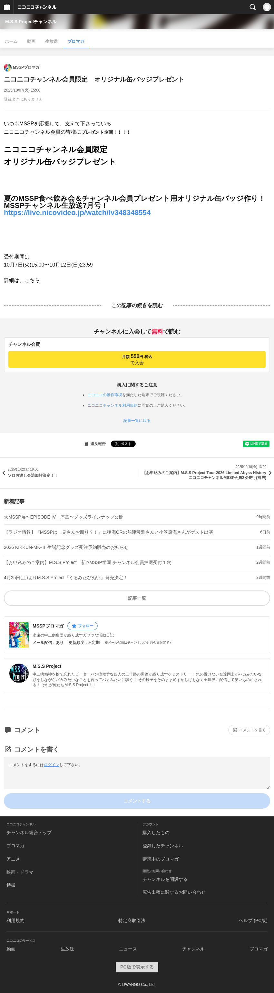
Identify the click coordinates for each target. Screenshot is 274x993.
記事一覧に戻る (137, 421)
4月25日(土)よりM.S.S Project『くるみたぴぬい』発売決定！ (66, 577)
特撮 (10, 885)
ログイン (51, 765)
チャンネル (193, 948)
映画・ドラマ (20, 872)
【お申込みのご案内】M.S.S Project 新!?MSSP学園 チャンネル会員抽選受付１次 (87, 562)
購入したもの (156, 832)
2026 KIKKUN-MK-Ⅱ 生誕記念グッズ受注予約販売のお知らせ (66, 547)
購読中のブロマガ (160, 859)
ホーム (11, 41)
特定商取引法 (131, 920)
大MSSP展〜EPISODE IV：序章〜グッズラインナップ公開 (63, 517)
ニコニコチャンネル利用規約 (112, 405)
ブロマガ (75, 41)
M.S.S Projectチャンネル (30, 21)
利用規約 (15, 920)
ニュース (128, 948)
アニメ (13, 859)
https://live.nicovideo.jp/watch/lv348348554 (77, 213)
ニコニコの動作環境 (104, 395)
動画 (31, 41)
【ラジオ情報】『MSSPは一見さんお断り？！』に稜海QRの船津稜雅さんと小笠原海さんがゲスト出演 (108, 532)
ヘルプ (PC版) (253, 920)
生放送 (51, 41)
